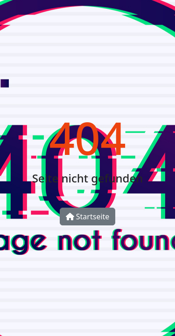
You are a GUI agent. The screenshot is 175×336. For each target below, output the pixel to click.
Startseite (88, 216)
